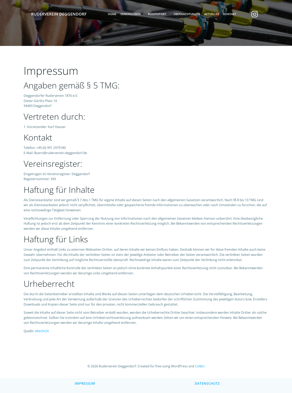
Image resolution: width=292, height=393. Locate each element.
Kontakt (229, 14)
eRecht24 (42, 331)
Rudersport (159, 14)
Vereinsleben (132, 14)
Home (112, 14)
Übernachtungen (187, 14)
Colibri (200, 366)
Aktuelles (211, 14)
